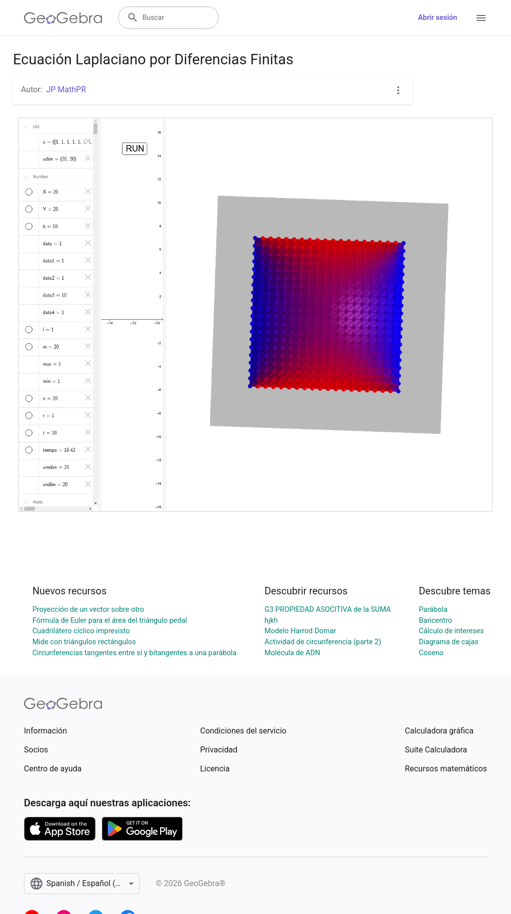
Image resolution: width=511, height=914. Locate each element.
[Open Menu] (481, 18)
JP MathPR (66, 89)
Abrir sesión (437, 17)
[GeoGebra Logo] (63, 18)
